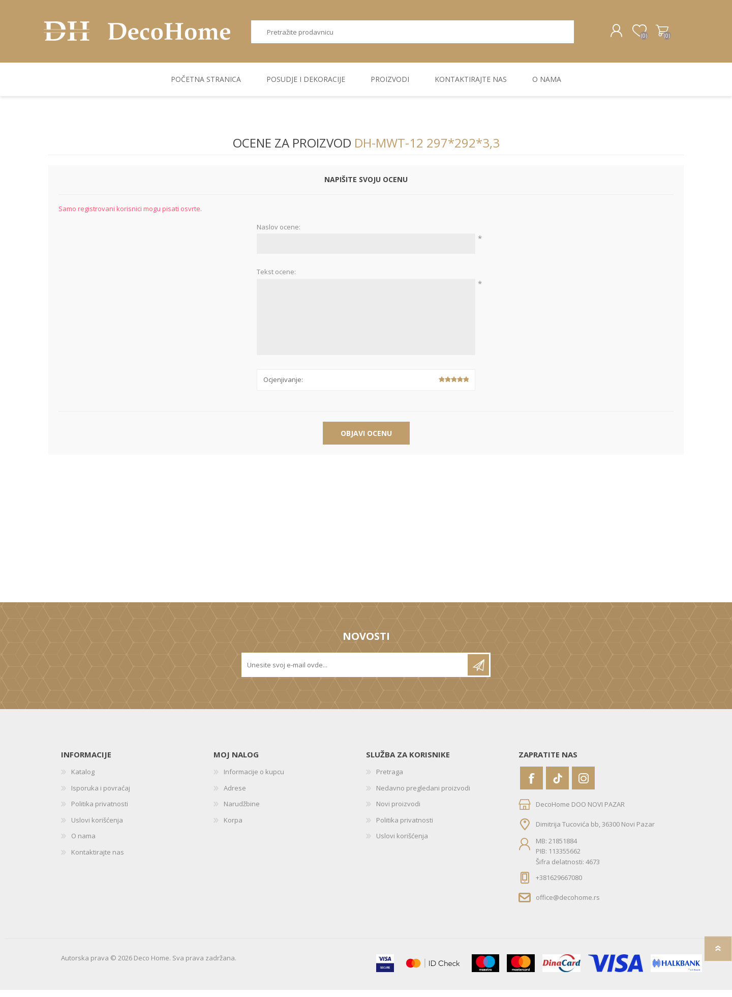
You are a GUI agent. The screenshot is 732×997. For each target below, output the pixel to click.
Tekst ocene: (276, 279)
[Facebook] (531, 785)
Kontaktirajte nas (97, 859)
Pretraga (585, 35)
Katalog (83, 778)
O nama (83, 842)
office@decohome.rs (568, 904)
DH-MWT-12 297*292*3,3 (427, 149)
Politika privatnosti (99, 810)
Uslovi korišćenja (97, 827)
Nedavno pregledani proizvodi (423, 795)
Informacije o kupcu (254, 778)
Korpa (657, 34)
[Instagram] (583, 785)
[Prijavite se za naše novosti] (355, 672)
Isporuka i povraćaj (100, 795)
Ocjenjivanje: (283, 386)
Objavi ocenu (366, 440)
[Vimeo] (557, 785)
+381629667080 (559, 884)
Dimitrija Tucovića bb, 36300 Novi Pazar (595, 831)
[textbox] (413, 35)
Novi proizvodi (398, 810)
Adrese (235, 795)
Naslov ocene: (278, 234)
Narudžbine (242, 810)
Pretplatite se (478, 672)
